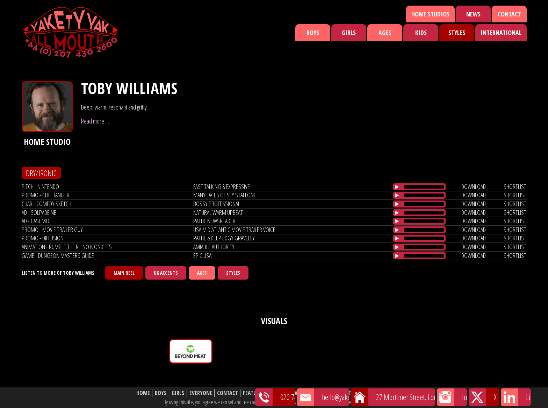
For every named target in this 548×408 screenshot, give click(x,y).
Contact (509, 14)
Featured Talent (263, 393)
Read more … (95, 121)
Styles (456, 32)
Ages (384, 32)
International (501, 32)
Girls (349, 32)
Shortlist (318, 393)
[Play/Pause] (397, 187)
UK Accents (166, 272)
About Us (347, 393)
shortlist (515, 186)
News (473, 14)
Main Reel (124, 272)
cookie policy (371, 402)
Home (143, 393)
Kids (421, 32)
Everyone (200, 393)
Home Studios (430, 14)
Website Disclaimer (387, 393)
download (473, 186)
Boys (313, 32)
